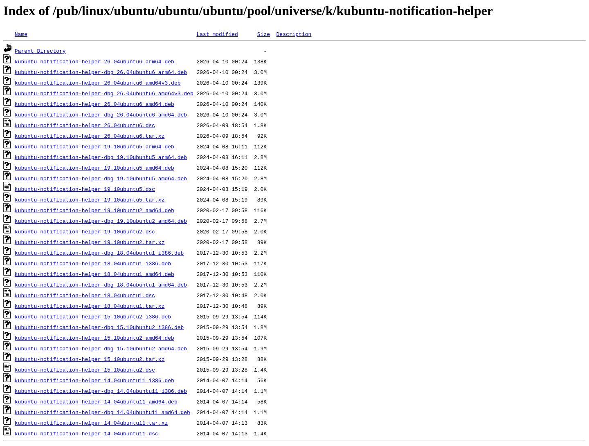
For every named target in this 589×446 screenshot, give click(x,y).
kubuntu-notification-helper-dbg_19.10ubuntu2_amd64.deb (101, 220)
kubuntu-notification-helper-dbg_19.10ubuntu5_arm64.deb (101, 157)
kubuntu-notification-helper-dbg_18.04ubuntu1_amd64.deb (101, 284)
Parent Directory (40, 50)
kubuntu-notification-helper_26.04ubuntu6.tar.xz (90, 135)
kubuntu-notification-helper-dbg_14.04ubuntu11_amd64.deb (102, 412)
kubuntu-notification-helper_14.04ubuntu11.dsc (86, 433)
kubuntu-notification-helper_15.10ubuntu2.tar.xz (90, 359)
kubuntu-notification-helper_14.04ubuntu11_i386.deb (94, 380)
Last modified (217, 34)
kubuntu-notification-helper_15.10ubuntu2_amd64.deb (94, 337)
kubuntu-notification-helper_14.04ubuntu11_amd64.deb (96, 401)
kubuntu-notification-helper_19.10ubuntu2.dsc (85, 231)
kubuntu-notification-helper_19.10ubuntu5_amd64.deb (94, 167)
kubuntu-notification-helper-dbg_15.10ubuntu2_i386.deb (99, 327)
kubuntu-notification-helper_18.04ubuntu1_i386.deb (93, 263)
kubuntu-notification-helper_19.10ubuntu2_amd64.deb (94, 210)
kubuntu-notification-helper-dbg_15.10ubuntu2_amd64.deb (101, 348)
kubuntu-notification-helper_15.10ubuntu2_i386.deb (93, 316)
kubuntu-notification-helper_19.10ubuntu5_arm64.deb (94, 146)
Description (293, 34)
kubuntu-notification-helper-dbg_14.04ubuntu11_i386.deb (101, 390)
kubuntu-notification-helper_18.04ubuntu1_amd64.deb (94, 274)
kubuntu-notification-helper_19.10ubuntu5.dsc (85, 189)
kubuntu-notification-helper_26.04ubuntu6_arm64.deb (94, 61)
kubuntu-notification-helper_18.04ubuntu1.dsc (85, 295)
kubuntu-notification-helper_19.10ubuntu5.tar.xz (90, 199)
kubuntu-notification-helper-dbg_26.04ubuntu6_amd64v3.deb (104, 93)
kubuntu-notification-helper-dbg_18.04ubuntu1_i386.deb (99, 252)
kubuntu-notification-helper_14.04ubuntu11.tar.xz (91, 422)
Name (21, 34)
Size (263, 34)
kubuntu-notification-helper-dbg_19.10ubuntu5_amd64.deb (101, 178)
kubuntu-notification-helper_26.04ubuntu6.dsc (85, 125)
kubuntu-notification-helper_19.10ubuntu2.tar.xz (90, 242)
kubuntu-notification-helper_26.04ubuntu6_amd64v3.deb (98, 82)
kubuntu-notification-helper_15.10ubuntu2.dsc (85, 369)
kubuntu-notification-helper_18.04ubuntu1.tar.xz (90, 305)
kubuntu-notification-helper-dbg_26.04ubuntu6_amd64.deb (101, 114)
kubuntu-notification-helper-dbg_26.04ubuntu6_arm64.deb (101, 72)
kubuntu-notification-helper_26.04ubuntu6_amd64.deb (94, 104)
